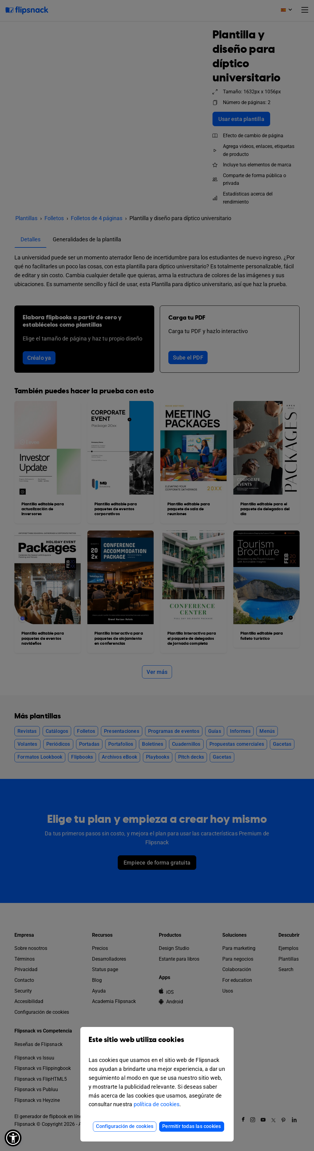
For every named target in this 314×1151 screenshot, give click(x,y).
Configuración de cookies (124, 1126)
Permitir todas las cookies (191, 1126)
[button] (13, 1138)
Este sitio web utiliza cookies (157, 1044)
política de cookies (157, 1104)
